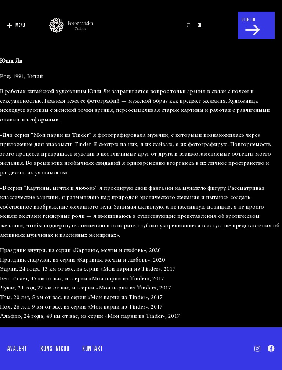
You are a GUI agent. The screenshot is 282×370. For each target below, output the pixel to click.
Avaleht (17, 348)
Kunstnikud (54, 348)
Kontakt (93, 348)
